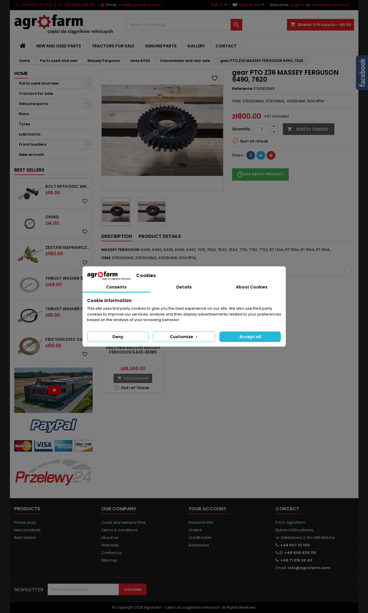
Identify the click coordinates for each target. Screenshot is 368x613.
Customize (184, 337)
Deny (117, 337)
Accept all (250, 337)
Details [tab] (184, 287)
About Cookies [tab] (252, 287)
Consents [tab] (116, 287)
